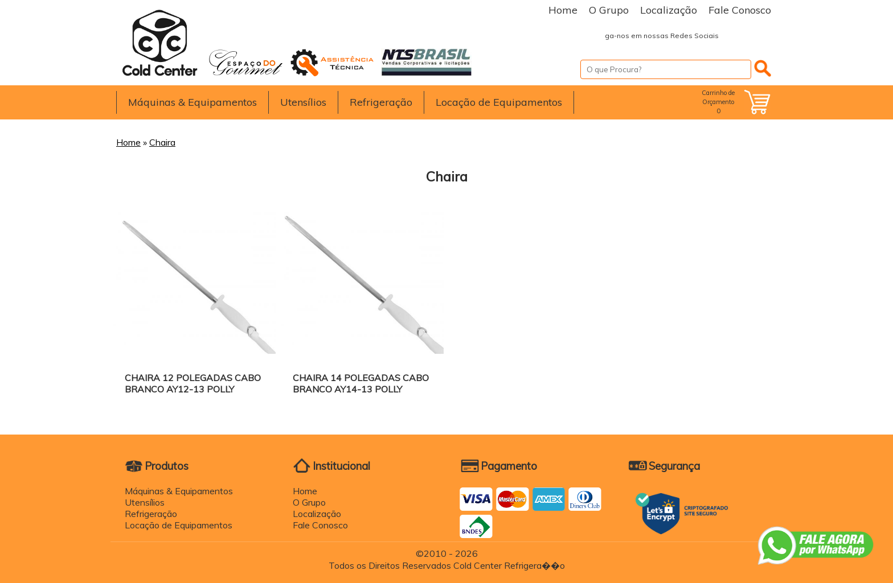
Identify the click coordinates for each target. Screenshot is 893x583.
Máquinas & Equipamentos (192, 102)
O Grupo (609, 9)
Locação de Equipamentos (499, 102)
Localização (668, 9)
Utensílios (303, 102)
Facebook (737, 36)
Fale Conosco (739, 9)
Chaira (162, 142)
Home (562, 9)
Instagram (759, 36)
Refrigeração (381, 102)
